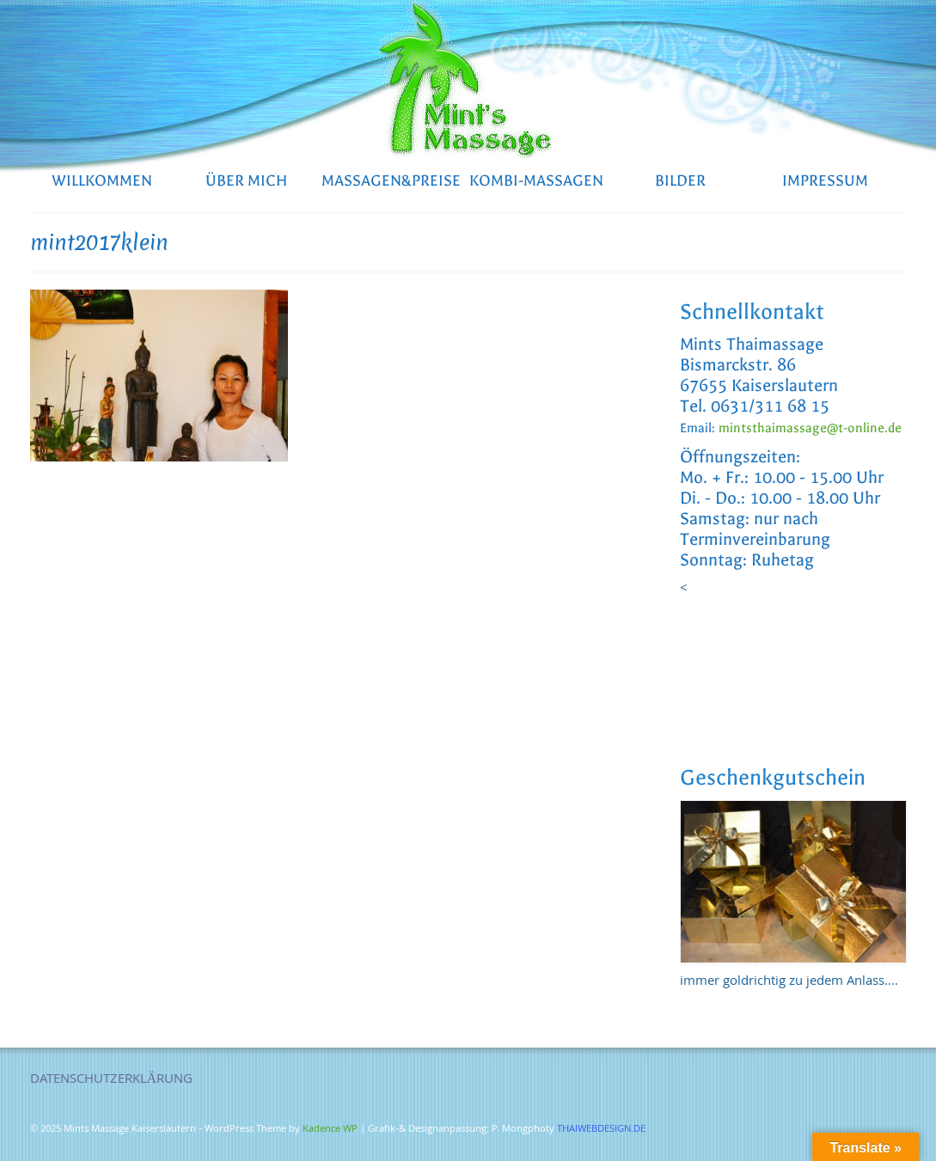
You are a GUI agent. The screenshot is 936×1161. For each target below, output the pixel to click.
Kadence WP (330, 1129)
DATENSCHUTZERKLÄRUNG (111, 1080)
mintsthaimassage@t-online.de (810, 428)
